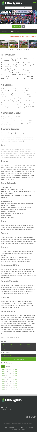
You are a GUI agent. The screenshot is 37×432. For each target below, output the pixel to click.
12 (28, 49)
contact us (10, 408)
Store (22, 427)
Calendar (15, 31)
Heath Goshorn (7, 371)
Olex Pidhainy (7, 388)
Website (4, 31)
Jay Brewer (6, 390)
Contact (31, 427)
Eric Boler (6, 386)
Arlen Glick (6, 373)
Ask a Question (18, 359)
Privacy (23, 429)
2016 (3, 349)
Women (8, 366)
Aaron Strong (7, 380)
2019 (11, 347)
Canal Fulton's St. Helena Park (10, 15)
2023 (20, 345)
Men (3, 366)
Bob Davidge (7, 382)
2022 (28, 345)
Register (16, 27)
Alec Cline (6, 369)
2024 (11, 345)
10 (24, 49)
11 (26, 49)
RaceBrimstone (6, 355)
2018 (20, 347)
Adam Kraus (7, 384)
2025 (3, 345)
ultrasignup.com (12, 410)
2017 (28, 347)
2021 (3, 347)
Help (26, 427)
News (17, 427)
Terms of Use (16, 429)
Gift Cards (12, 427)
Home (6, 427)
